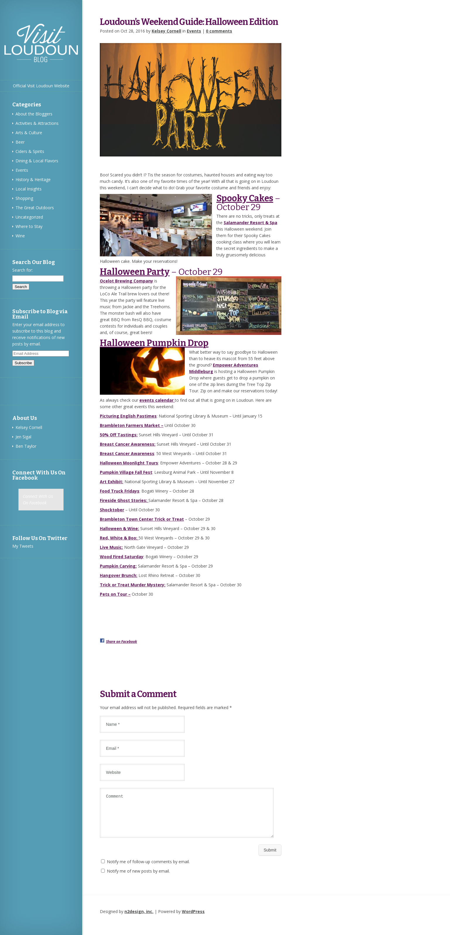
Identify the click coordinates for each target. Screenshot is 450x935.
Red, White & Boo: (119, 538)
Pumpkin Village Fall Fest (126, 472)
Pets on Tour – (115, 594)
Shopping (24, 198)
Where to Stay (29, 226)
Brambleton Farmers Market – (131, 425)
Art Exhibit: (111, 481)
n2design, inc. (138, 918)
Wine (20, 236)
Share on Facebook (121, 641)
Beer (20, 142)
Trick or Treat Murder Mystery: (132, 584)
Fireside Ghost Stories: (124, 500)
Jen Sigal (23, 437)
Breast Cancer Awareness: (127, 444)
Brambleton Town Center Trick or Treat (142, 519)
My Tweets (22, 546)
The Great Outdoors (35, 207)
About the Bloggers (34, 114)
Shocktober (112, 509)
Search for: (22, 270)
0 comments (219, 31)
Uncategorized (29, 217)
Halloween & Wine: (119, 528)
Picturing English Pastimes (128, 416)
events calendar (157, 400)
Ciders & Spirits (30, 151)
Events (22, 170)
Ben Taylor (26, 446)
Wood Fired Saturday (121, 556)
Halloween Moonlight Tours (129, 463)
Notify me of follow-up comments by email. (148, 868)
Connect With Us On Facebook (39, 475)
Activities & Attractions (37, 123)
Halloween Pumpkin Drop (154, 343)
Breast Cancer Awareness (127, 453)
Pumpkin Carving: (118, 566)
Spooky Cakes (244, 198)
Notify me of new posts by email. (138, 878)
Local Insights (29, 189)
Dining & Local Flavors (37, 161)
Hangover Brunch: (118, 575)
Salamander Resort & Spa (250, 222)
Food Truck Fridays (119, 491)
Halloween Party (135, 272)
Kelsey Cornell (29, 427)
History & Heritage (33, 179)
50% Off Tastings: (119, 434)
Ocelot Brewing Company (126, 281)
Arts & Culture (29, 132)
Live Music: (111, 547)
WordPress (193, 918)
